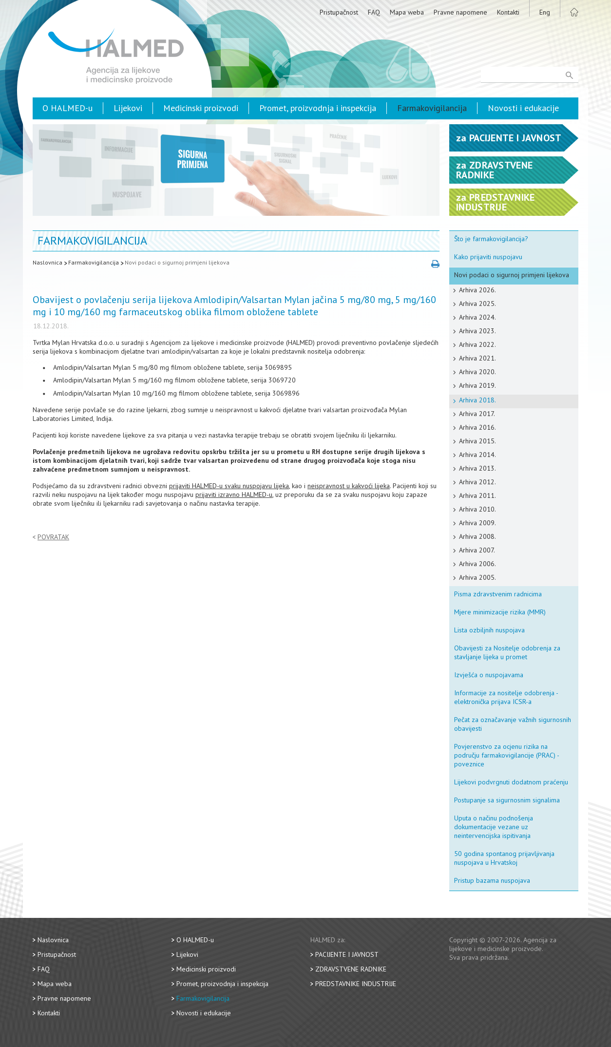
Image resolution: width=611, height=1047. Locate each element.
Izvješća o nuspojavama (488, 674)
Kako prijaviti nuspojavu (488, 256)
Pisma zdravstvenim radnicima (498, 594)
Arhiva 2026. (477, 290)
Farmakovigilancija (432, 108)
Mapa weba (407, 12)
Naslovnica (47, 262)
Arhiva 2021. (477, 358)
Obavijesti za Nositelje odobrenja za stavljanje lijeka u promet (507, 652)
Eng (544, 12)
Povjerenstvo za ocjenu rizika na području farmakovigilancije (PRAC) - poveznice (506, 755)
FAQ (374, 12)
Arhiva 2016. (477, 427)
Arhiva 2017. (477, 413)
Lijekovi (128, 108)
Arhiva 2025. (477, 303)
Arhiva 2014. (477, 454)
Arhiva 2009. (477, 522)
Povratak (53, 537)
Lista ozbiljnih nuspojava (489, 630)
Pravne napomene (460, 12)
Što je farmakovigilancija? (491, 238)
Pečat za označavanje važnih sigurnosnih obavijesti (512, 724)
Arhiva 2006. (477, 563)
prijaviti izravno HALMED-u (233, 494)
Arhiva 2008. (477, 536)
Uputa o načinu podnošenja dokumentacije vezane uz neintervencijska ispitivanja (493, 827)
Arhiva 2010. (477, 509)
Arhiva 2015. (477, 441)
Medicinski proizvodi (200, 108)
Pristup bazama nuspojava (492, 880)
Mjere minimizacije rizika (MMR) (500, 612)
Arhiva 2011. (477, 495)
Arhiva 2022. (477, 344)
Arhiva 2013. (477, 468)
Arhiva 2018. (477, 400)
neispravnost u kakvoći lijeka (348, 485)
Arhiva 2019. (477, 385)
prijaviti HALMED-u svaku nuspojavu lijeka (229, 485)
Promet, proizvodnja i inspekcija (317, 108)
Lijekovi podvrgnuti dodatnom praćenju (511, 782)
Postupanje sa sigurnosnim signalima (507, 800)
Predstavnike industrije (355, 983)
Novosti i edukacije (523, 108)
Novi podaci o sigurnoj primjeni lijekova (177, 262)
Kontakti (508, 12)
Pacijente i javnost (347, 954)
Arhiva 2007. (477, 550)
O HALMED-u (67, 108)
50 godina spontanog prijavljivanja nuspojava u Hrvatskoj (504, 858)
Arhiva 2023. (477, 330)
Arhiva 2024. (477, 317)
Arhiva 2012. (477, 481)
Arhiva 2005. (477, 577)
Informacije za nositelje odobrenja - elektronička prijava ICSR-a (506, 697)
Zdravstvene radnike (350, 969)
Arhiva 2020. (477, 371)
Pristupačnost (339, 12)
